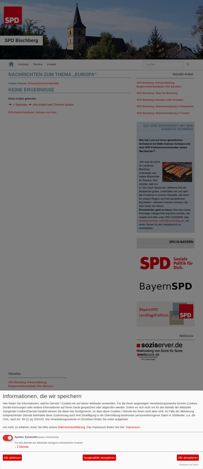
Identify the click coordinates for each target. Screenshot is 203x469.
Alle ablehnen (12, 457)
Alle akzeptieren (188, 457)
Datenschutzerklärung (71, 427)
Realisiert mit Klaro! (189, 464)
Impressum (133, 427)
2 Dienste (22, 446)
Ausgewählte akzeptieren (99, 457)
